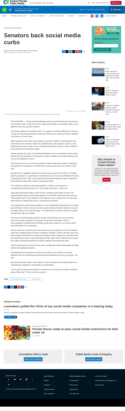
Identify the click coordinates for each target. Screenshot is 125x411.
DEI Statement (73, 385)
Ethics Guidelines (49, 398)
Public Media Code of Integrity (94, 358)
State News (36, 283)
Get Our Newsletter (101, 5)
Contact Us (47, 389)
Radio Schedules (49, 380)
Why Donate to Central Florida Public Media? (106, 166)
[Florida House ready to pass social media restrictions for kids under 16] (17, 337)
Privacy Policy (73, 389)
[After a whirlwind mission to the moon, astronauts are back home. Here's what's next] (98, 76)
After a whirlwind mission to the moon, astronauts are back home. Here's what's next (112, 80)
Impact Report (99, 389)
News (4, 20)
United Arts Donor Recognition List (105, 385)
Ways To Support (57, 20)
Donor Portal (111, 20)
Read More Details (93, 363)
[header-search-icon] (90, 5)
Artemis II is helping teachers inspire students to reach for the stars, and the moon (112, 114)
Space (107, 73)
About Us (82, 20)
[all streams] (116, 14)
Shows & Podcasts (19, 20)
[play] (4, 14)
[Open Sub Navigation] (8, 20)
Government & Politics (13, 32)
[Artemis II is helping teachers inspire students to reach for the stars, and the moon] (98, 110)
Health (107, 126)
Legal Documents (49, 393)
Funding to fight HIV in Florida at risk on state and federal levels (113, 131)
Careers (46, 385)
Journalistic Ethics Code (33, 358)
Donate (118, 5)
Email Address (99, 47)
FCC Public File (74, 398)
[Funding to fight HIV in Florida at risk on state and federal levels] (98, 130)
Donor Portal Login (101, 380)
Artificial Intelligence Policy (77, 380)
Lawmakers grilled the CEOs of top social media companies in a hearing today (58, 310)
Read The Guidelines (33, 363)
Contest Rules (73, 393)
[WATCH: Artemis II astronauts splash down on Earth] (98, 95)
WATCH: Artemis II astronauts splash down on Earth (111, 97)
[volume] (10, 14)
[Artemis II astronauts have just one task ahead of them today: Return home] (98, 144)
